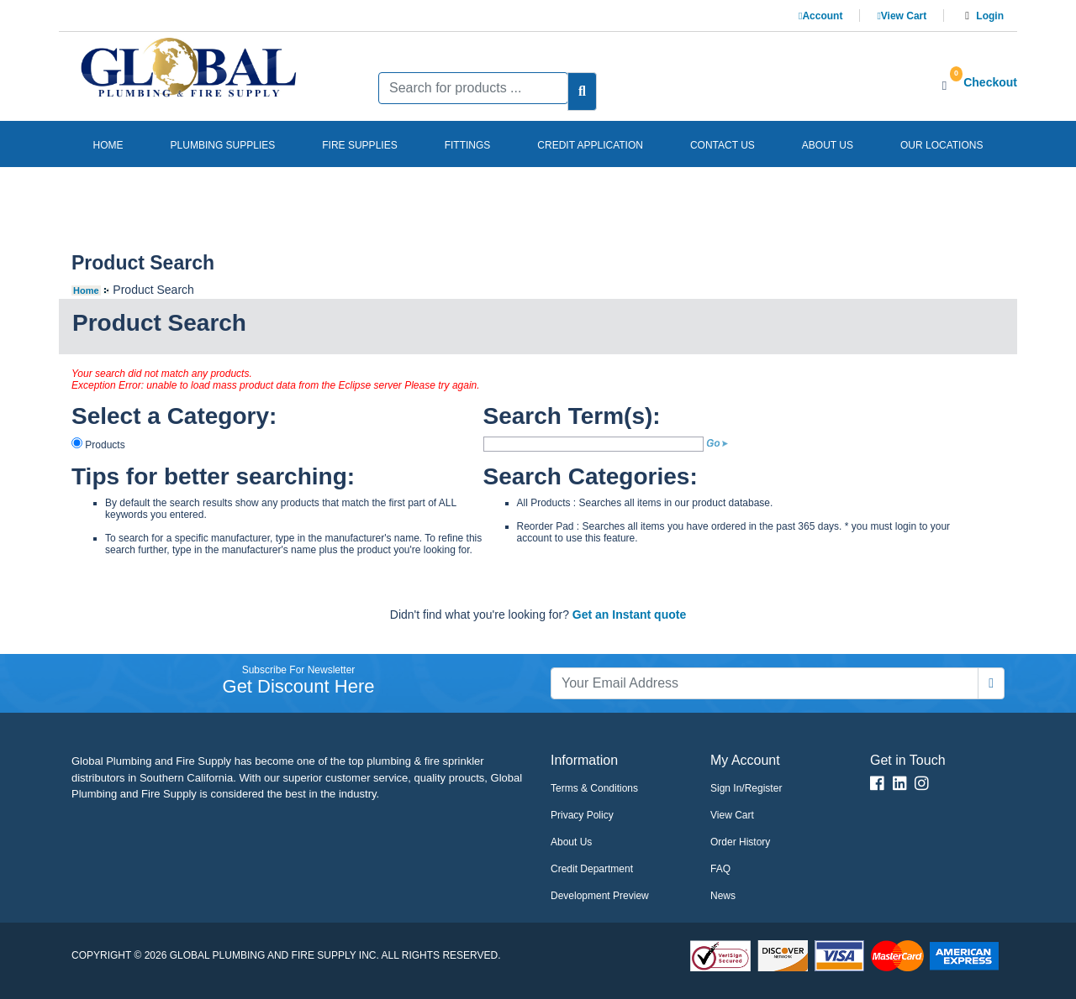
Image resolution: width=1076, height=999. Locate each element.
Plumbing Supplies (223, 145)
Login (990, 16)
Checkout (990, 82)
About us (827, 145)
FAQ (720, 869)
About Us (571, 842)
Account (820, 16)
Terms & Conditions (594, 788)
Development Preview (600, 896)
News (723, 896)
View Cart (901, 16)
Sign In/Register (746, 788)
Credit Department (592, 869)
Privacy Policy (582, 815)
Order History (740, 842)
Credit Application (590, 145)
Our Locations (941, 145)
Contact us (722, 145)
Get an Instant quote (629, 614)
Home (108, 145)
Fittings (468, 145)
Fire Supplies (359, 145)
